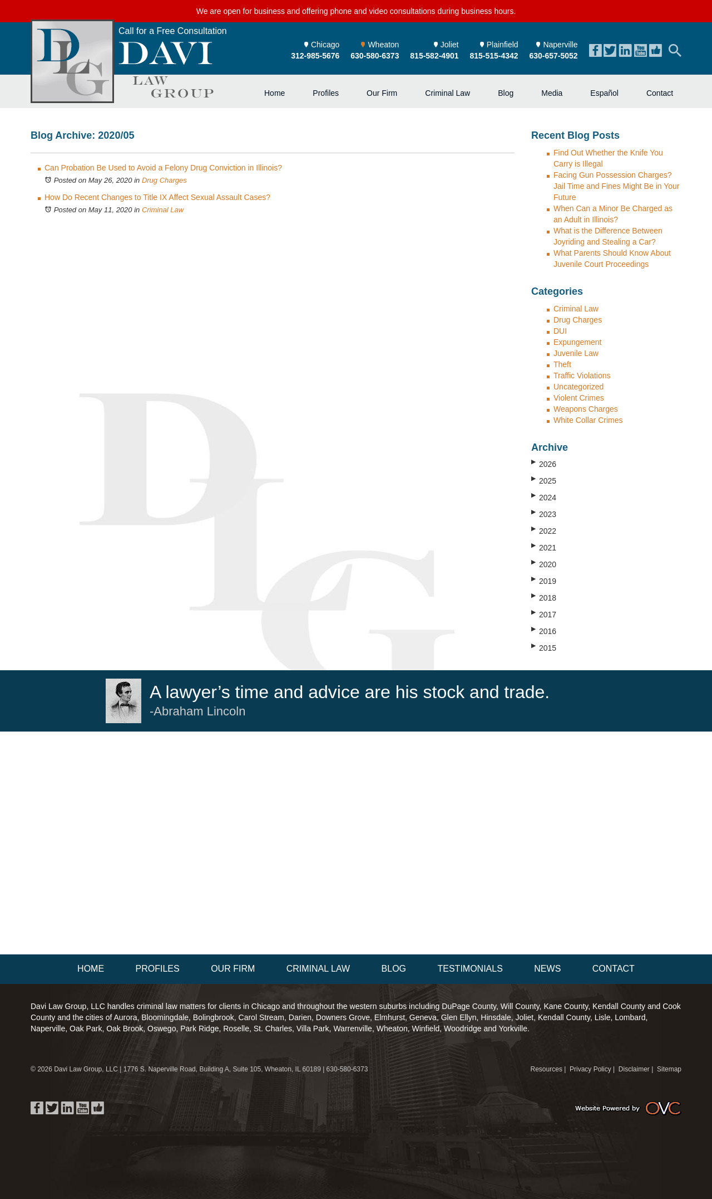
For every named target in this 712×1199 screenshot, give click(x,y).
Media (551, 93)
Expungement (577, 342)
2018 (543, 597)
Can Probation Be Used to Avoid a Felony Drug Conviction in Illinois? (163, 167)
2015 (543, 647)
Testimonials (469, 968)
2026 (543, 464)
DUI (560, 330)
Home (274, 93)
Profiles (326, 93)
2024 (543, 497)
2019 (543, 581)
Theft (562, 364)
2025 (543, 480)
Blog (505, 93)
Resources (546, 1069)
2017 (543, 614)
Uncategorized (578, 386)
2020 (543, 564)
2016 (543, 631)
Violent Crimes (578, 397)
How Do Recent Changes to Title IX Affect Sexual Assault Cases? (157, 197)
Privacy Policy (590, 1069)
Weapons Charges (585, 408)
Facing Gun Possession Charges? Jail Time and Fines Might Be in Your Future (616, 186)
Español (604, 93)
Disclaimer (634, 1069)
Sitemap (669, 1069)
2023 (543, 514)
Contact (659, 93)
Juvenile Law (576, 353)
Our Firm (382, 93)
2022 (543, 530)
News (547, 968)
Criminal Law (447, 93)
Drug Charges (164, 180)
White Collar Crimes (587, 420)
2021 (543, 547)
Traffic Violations (581, 375)
